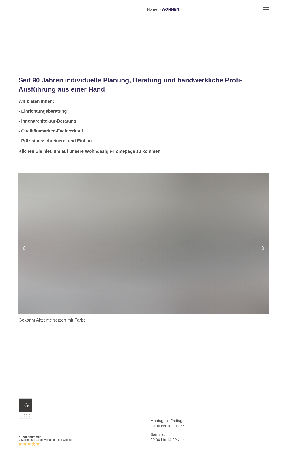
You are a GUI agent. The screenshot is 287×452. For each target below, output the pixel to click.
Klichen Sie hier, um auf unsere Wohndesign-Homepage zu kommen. (90, 151)
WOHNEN (170, 9)
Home (152, 9)
